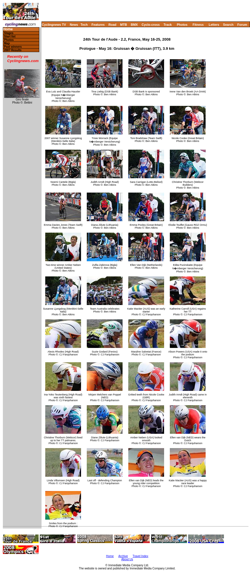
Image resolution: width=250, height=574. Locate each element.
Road (113, 24)
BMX (134, 24)
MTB (123, 24)
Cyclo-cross (151, 24)
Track (168, 24)
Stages (8, 33)
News (74, 24)
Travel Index (140, 556)
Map (7, 43)
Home (8, 29)
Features (98, 24)
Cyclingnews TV (54, 24)
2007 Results (12, 50)
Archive (123, 556)
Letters (214, 24)
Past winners (13, 46)
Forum (242, 24)
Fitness (198, 24)
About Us (127, 559)
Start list (9, 36)
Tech (84, 24)
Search (228, 24)
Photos (182, 24)
